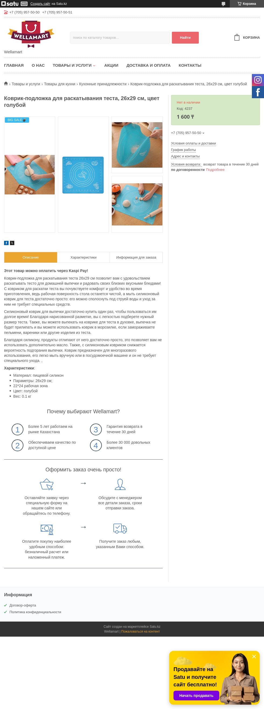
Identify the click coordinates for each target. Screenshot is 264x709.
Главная (14, 65)
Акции (111, 65)
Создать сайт (40, 4)
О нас (38, 65)
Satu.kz (155, 627)
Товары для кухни (59, 84)
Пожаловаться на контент (140, 631)
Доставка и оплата (148, 65)
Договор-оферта (22, 605)
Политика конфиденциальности (35, 612)
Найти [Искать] (185, 38)
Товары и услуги (72, 65)
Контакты (190, 65)
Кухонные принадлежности (103, 84)
